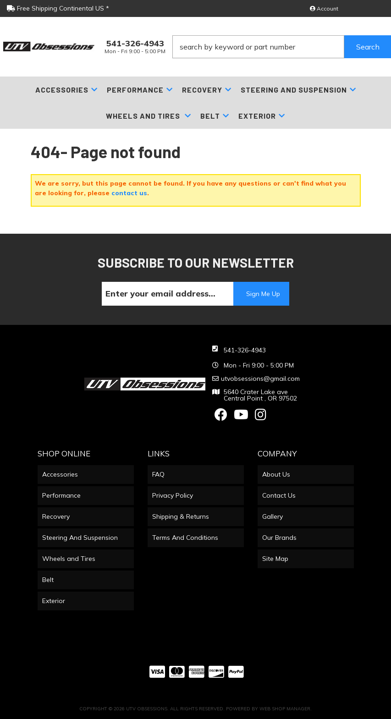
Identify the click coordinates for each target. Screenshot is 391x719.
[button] (281, 46)
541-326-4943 (245, 350)
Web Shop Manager (284, 709)
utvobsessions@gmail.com (260, 378)
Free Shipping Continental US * (58, 8)
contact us (129, 193)
